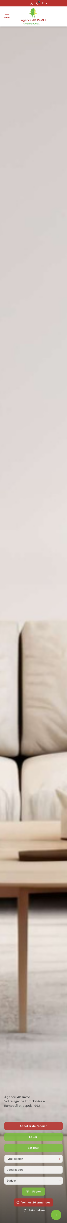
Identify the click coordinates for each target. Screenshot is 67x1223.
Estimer (33, 1159)
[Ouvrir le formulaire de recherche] (33, 1203)
